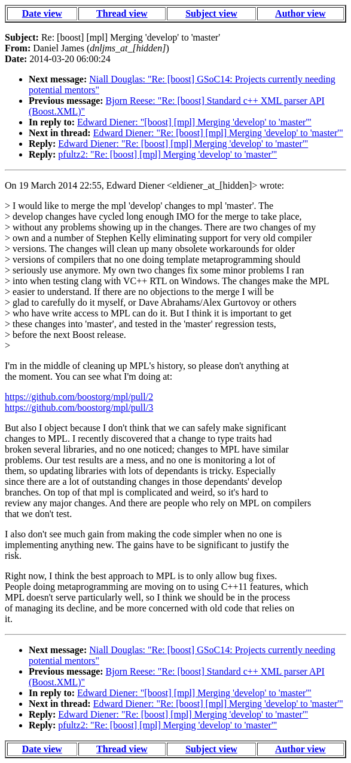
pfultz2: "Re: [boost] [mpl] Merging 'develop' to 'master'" (167, 154)
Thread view (121, 13)
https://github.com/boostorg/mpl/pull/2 (79, 397)
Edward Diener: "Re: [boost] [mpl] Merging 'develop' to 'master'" (218, 133)
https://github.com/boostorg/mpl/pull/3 (79, 407)
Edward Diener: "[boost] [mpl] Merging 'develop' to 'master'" (194, 122)
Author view (300, 13)
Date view (42, 13)
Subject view (211, 13)
